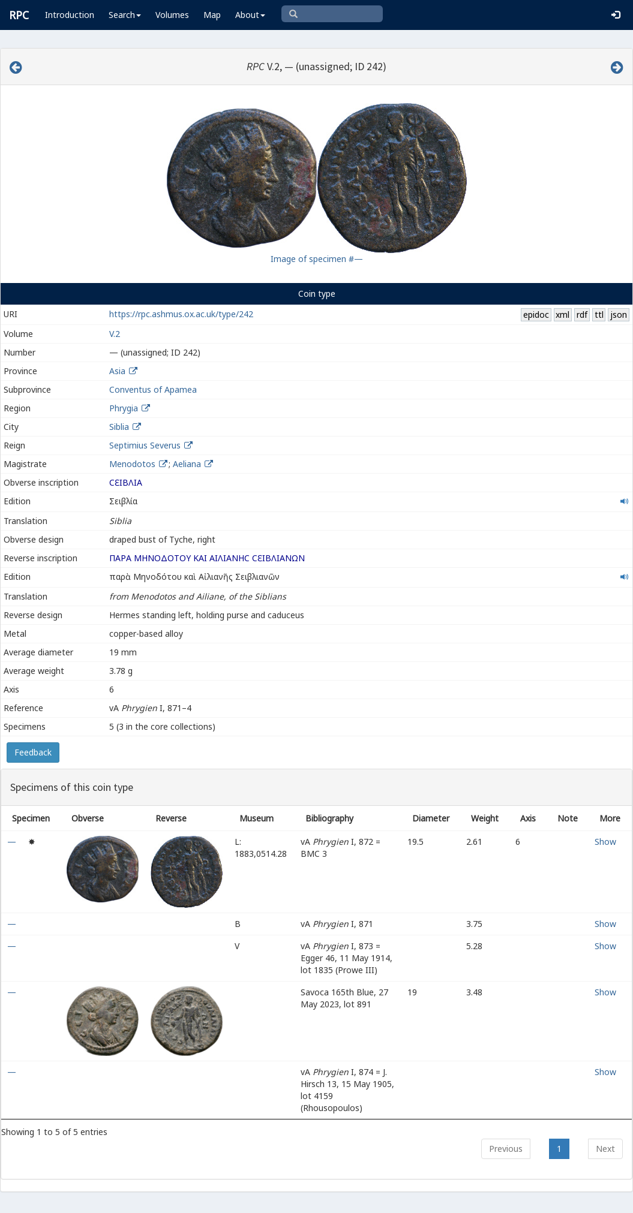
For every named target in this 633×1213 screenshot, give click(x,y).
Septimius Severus (145, 445)
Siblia (119, 426)
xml (562, 314)
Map (212, 14)
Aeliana (188, 463)
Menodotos (133, 463)
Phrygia (123, 408)
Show (605, 841)
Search (125, 14)
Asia (117, 371)
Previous (506, 1148)
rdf (582, 314)
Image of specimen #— (317, 258)
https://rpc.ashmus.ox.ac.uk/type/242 (181, 314)
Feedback (33, 752)
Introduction (69, 14)
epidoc (536, 314)
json (618, 314)
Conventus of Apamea (153, 389)
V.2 (114, 333)
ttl (599, 314)
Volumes (172, 14)
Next (605, 1148)
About (250, 14)
